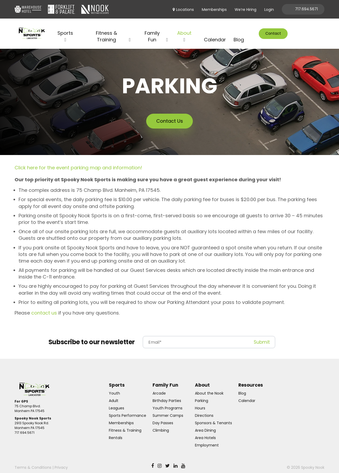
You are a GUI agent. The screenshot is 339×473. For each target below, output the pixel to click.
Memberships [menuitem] (214, 9)
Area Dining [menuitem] (205, 424)
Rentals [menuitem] (115, 431)
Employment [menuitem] (207, 438)
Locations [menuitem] (185, 9)
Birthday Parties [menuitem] (167, 394)
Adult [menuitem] (113, 394)
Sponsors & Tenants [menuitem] (213, 416)
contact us (44, 306)
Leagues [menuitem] (116, 401)
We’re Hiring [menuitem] (245, 9)
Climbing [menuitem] (161, 424)
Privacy (61, 461)
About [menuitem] (184, 26)
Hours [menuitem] (200, 401)
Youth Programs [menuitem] (167, 401)
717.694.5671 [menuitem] (306, 9)
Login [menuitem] (269, 9)
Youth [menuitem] (114, 387)
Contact (273, 30)
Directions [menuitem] (204, 409)
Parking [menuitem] (201, 394)
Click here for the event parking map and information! (78, 161)
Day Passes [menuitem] (163, 416)
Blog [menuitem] (239, 33)
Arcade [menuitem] (159, 387)
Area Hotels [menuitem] (205, 431)
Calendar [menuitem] (215, 33)
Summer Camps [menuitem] (168, 409)
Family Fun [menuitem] (152, 29)
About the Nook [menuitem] (209, 387)
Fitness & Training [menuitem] (106, 29)
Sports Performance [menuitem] (127, 409)
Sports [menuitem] (65, 26)
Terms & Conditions (33, 461)
